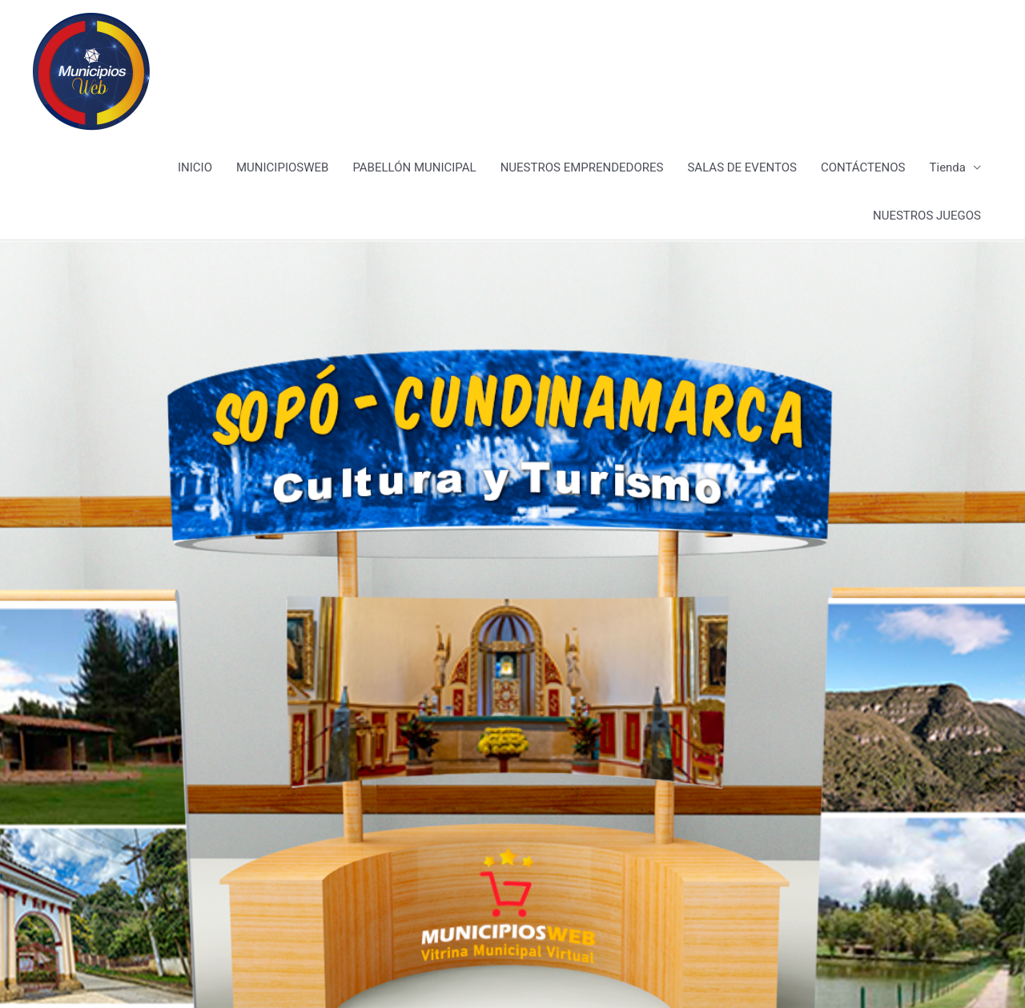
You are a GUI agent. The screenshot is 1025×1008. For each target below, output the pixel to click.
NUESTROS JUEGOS (927, 215)
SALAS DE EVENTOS (741, 167)
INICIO (195, 167)
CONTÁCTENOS (863, 167)
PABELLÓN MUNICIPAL (414, 167)
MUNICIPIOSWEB (282, 167)
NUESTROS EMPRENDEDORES (582, 167)
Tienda (948, 167)
